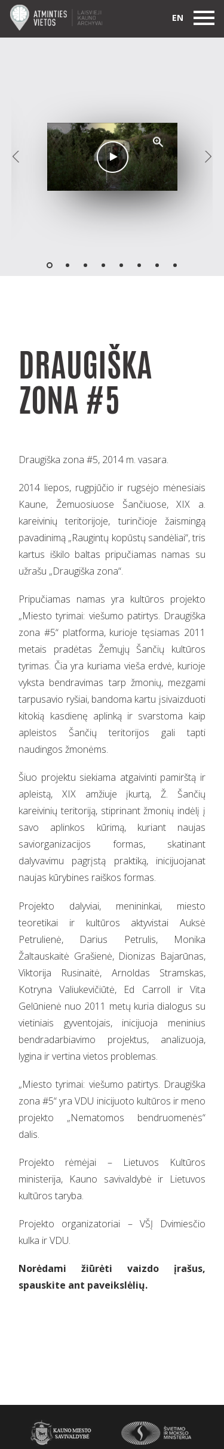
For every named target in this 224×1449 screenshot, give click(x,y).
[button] (158, 142)
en (177, 17)
